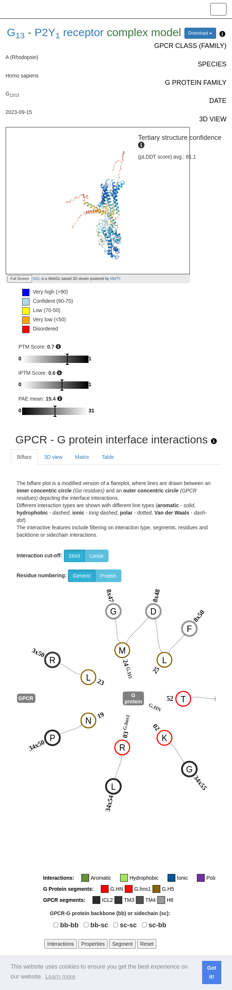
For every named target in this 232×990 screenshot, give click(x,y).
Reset (147, 944)
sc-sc (128, 925)
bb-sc (99, 925)
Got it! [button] (212, 972)
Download (200, 33)
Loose (96, 556)
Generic (82, 576)
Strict (74, 556)
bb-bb (69, 925)
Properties (93, 944)
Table (108, 457)
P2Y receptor (69, 32)
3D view (53, 457)
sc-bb (157, 925)
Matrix (82, 457)
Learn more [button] (60, 976)
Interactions (60, 944)
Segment (122, 944)
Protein (108, 576)
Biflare (24, 457)
